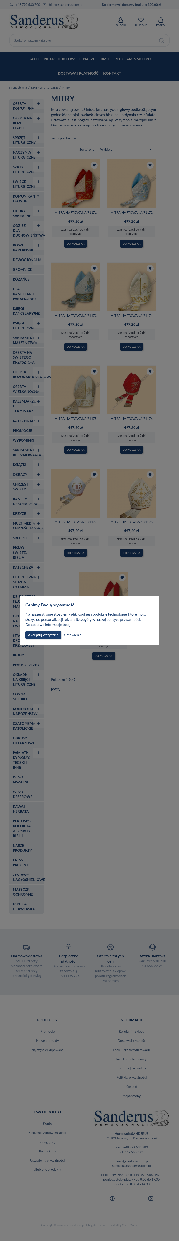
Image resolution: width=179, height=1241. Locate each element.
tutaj (67, 624)
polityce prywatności (126, 619)
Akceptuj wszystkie (43, 635)
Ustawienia (72, 635)
